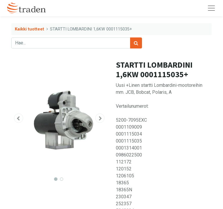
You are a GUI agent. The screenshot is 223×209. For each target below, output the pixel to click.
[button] (18, 118)
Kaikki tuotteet (29, 29)
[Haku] (136, 42)
